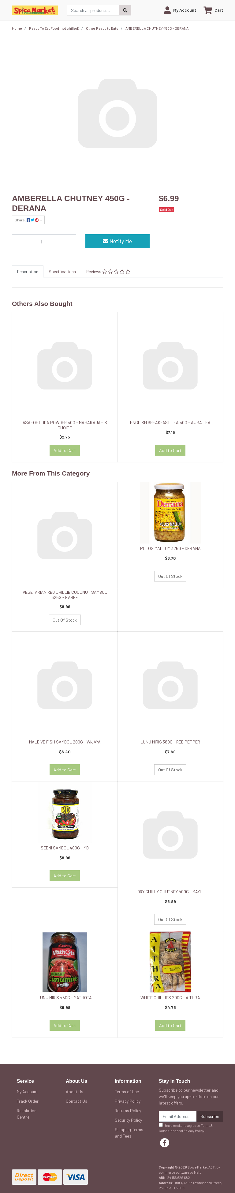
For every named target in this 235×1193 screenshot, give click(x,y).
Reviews (108, 271)
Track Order (28, 1101)
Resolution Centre (26, 1114)
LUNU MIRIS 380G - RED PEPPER (170, 741)
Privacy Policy (127, 1101)
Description (27, 271)
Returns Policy (128, 1110)
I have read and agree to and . (186, 1128)
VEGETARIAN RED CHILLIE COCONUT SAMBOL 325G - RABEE (65, 594)
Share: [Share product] (27, 220)
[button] (180, 10)
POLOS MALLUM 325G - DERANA (170, 548)
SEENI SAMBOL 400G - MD (65, 847)
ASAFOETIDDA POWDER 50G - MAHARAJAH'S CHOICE (65, 425)
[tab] (27, 271)
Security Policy (128, 1120)
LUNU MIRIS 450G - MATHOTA (65, 997)
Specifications (62, 271)
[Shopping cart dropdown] (213, 10)
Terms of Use (127, 1091)
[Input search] (93, 10)
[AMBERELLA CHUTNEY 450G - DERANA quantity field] (44, 241)
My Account (27, 1091)
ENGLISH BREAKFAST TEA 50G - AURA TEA (170, 422)
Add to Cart (65, 450)
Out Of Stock (65, 620)
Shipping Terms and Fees (129, 1132)
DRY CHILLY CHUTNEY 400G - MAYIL (170, 891)
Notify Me (117, 241)
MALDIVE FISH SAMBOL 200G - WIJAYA (65, 741)
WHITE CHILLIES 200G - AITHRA (170, 997)
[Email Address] (178, 1116)
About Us (74, 1091)
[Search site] (125, 10)
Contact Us (76, 1101)
